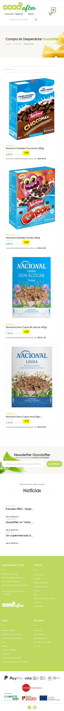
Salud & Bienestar (41, 586)
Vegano (37, 590)
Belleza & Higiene (41, 583)
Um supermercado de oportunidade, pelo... (20, 535)
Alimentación (39, 575)
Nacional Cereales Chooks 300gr (23, 238)
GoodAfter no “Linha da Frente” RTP (20, 522)
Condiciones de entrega (12, 638)
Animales (37, 602)
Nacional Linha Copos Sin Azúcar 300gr (26, 327)
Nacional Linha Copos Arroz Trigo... (24, 416)
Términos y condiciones (11, 634)
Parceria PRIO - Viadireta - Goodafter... (20, 509)
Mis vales (37, 646)
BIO (35, 594)
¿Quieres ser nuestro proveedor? (15, 662)
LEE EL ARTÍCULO (13, 517)
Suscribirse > (54, 464)
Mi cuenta (38, 630)
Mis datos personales (42, 642)
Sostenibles (38, 606)
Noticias (5, 646)
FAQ (3, 642)
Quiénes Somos (8, 630)
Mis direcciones (40, 638)
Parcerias (5, 654)
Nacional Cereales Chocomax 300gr (25, 148)
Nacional (10, 145)
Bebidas (37, 579)
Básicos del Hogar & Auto (44, 598)
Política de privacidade (11, 658)
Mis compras (39, 634)
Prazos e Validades (9, 650)
